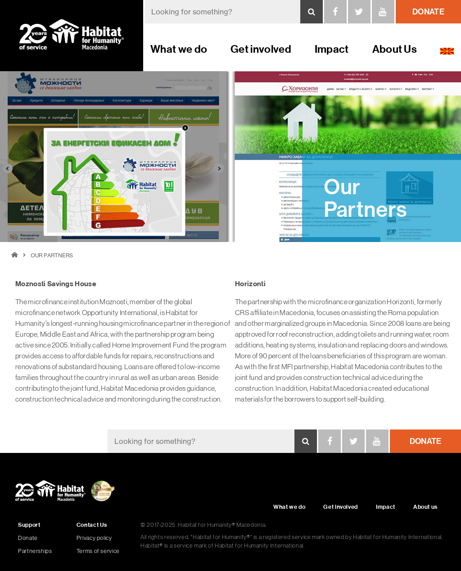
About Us (394, 49)
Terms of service (98, 551)
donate (428, 11)
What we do (178, 49)
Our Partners (52, 255)
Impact (332, 49)
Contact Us (92, 524)
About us (425, 506)
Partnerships (35, 551)
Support (29, 524)
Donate (28, 537)
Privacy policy (94, 537)
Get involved (260, 49)
